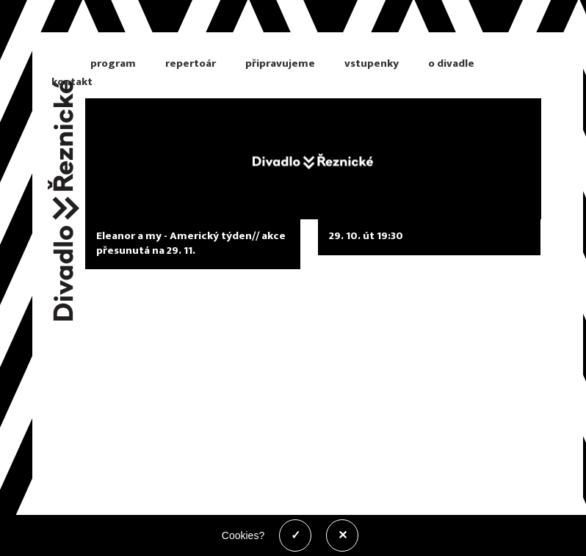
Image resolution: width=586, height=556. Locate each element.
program (113, 63)
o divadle (451, 63)
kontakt (72, 82)
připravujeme (280, 63)
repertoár (190, 63)
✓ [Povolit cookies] (295, 535)
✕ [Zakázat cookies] (342, 535)
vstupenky (371, 63)
